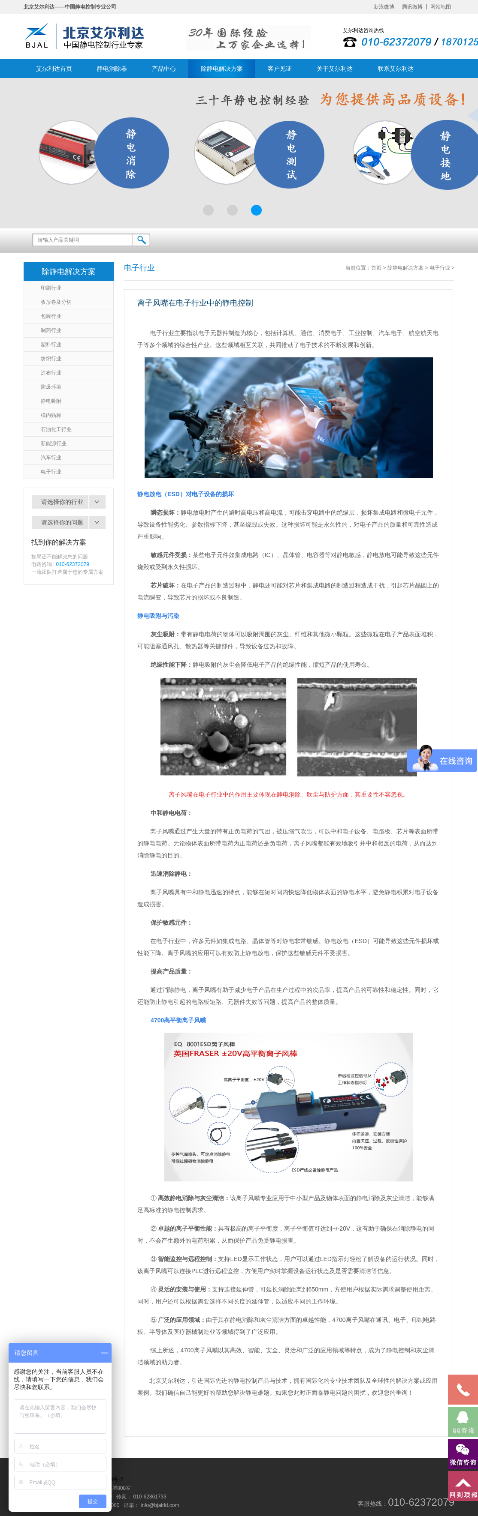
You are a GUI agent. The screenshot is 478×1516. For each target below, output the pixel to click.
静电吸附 (51, 401)
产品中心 (164, 68)
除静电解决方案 (222, 68)
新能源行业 (54, 443)
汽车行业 (51, 458)
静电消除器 (112, 68)
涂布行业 (51, 373)
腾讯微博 (412, 6)
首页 (376, 268)
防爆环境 (51, 387)
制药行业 (51, 330)
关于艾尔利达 (335, 68)
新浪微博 (384, 6)
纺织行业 (51, 359)
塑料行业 (51, 345)
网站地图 (440, 6)
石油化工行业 (56, 429)
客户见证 (280, 68)
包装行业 (51, 316)
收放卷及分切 (56, 302)
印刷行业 (51, 288)
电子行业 (51, 472)
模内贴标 (51, 415)
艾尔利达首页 (54, 68)
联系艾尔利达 (396, 68)
